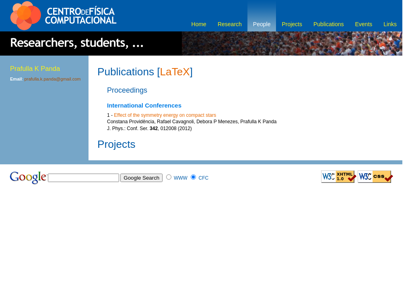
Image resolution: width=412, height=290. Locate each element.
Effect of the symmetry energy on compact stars (165, 115)
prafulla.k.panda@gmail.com (53, 79)
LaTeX (175, 72)
